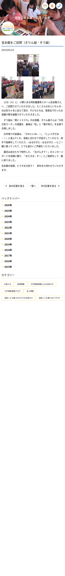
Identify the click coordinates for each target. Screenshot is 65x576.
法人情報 (30, 291)
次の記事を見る (50, 186)
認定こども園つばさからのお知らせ (19, 298)
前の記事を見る (15, 186)
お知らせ (7, 284)
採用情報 (20, 284)
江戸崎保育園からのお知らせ (42, 284)
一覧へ (32, 186)
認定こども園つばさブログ (49, 298)
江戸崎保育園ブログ (12, 291)
